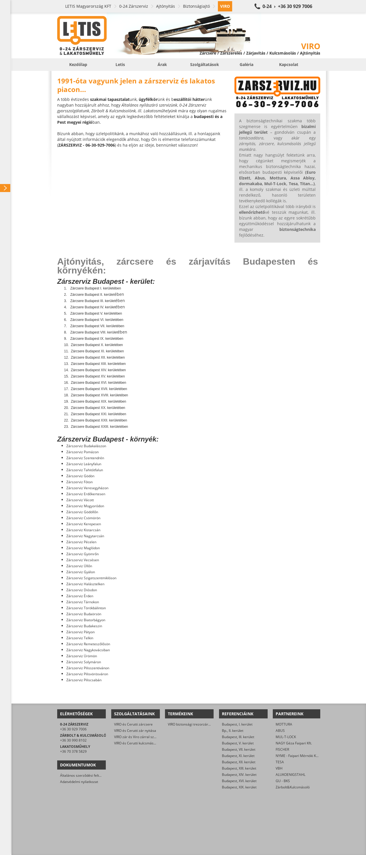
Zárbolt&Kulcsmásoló (293, 787)
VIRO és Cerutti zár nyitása (135, 730)
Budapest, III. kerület (238, 736)
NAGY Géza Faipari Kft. (294, 743)
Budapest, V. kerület (238, 743)
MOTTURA (284, 724)
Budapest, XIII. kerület (239, 768)
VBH (279, 768)
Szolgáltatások (204, 64)
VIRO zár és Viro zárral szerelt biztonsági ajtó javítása (156, 736)
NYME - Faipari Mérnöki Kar (297, 755)
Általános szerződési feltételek (84, 775)
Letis (120, 64)
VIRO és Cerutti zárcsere (133, 724)
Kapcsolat (288, 64)
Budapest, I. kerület (237, 724)
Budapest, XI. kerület (238, 755)
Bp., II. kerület (232, 730)
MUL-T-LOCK (286, 736)
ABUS (280, 730)
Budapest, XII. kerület (238, 762)
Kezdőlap (78, 64)
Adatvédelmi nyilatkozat (79, 781)
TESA (280, 762)
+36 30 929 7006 (73, 729)
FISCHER (282, 749)
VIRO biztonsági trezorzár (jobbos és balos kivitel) (207, 724)
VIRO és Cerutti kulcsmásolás (137, 743)
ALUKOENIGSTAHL (290, 774)
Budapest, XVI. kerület (239, 780)
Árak (162, 64)
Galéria (246, 64)
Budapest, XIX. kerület (239, 787)
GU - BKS (283, 780)
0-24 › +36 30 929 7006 (287, 6)
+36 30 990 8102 (73, 740)
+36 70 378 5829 (73, 751)
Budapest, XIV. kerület (239, 774)
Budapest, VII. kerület (238, 749)
